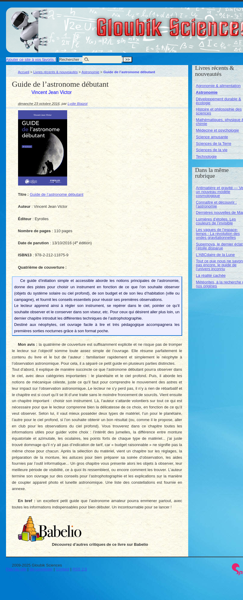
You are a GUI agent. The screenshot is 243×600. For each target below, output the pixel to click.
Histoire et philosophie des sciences (218, 111)
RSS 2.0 (80, 569)
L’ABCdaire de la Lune (215, 254)
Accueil (24, 72)
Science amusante (212, 137)
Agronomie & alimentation (218, 85)
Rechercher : (70, 59)
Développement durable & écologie (218, 101)
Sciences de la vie (211, 150)
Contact (62, 569)
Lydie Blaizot (78, 103)
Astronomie (90, 72)
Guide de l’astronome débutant (56, 194)
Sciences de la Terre (213, 143)
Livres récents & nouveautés (55, 72)
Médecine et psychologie (217, 130)
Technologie (206, 156)
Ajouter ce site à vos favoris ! (31, 59)
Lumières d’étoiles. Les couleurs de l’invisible (216, 221)
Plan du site (16, 569)
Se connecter (41, 569)
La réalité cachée (211, 275)
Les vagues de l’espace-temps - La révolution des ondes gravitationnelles (218, 233)
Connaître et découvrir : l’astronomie (216, 204)
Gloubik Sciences (207, 23)
